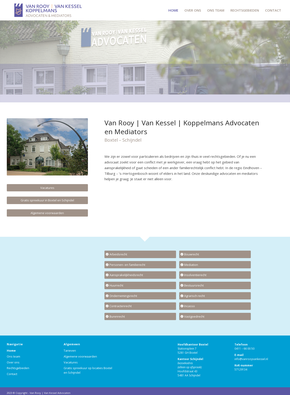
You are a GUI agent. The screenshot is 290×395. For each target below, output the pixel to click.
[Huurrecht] (140, 285)
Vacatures (71, 362)
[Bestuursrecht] (215, 285)
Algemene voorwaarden (80, 356)
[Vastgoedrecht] (215, 316)
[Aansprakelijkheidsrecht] (140, 275)
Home (11, 350)
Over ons (13, 362)
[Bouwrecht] (215, 254)
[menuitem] (173, 10)
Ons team (13, 356)
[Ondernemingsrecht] (140, 296)
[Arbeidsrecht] (140, 254)
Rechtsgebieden (18, 368)
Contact (12, 374)
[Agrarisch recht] (215, 296)
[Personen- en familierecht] (140, 265)
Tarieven (70, 350)
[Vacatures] (47, 188)
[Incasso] (215, 306)
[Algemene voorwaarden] (47, 213)
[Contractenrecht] (140, 306)
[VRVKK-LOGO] (47, 10)
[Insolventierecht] (215, 275)
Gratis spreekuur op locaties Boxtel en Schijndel (88, 370)
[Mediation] (215, 265)
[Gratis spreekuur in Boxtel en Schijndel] (47, 200)
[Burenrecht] (140, 316)
